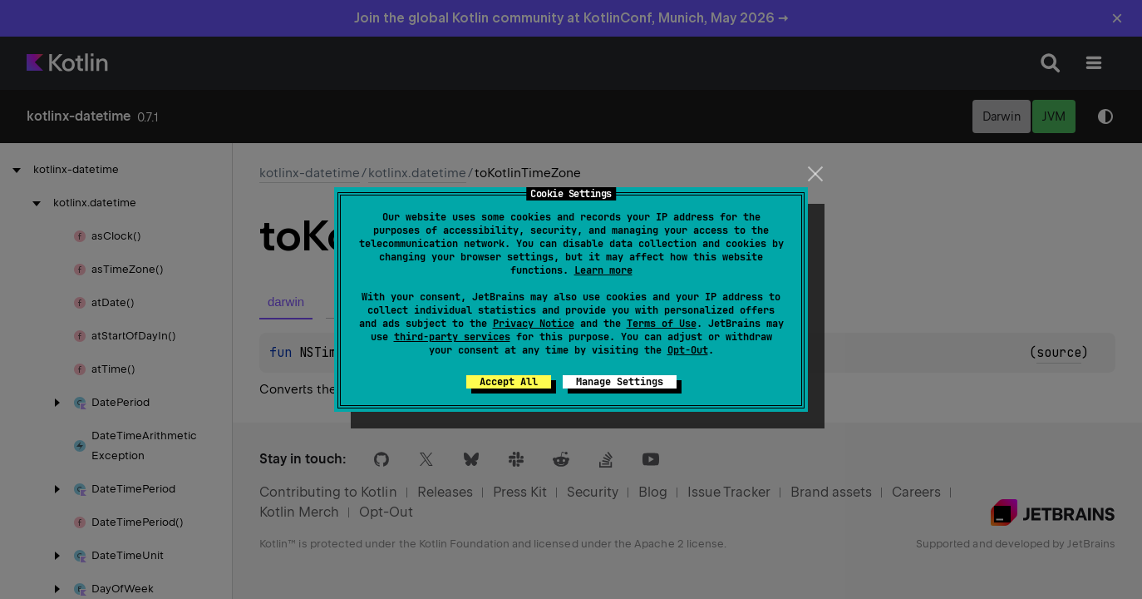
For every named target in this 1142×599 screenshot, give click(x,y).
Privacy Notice (533, 323)
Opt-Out (687, 350)
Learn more (603, 270)
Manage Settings (619, 382)
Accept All (509, 382)
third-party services (452, 337)
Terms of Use (662, 323)
